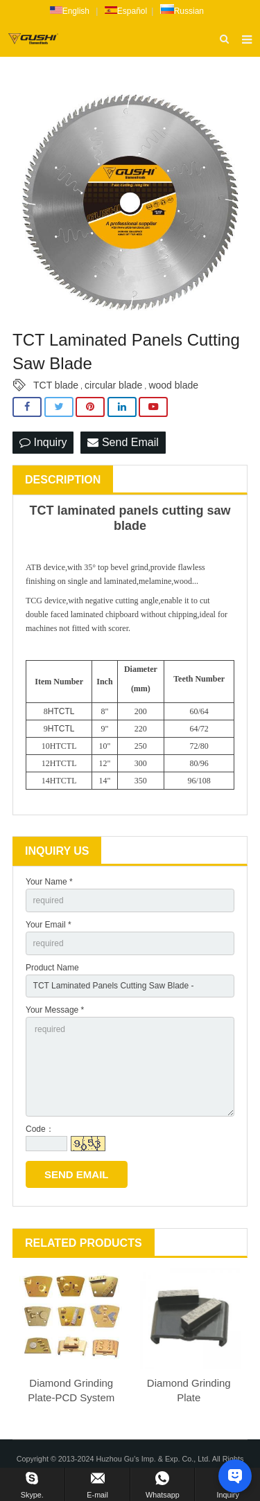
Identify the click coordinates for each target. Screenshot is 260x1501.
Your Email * (48, 925)
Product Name (52, 967)
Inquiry (43, 442)
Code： (40, 1129)
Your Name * (49, 882)
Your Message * (55, 1010)
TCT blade (55, 385)
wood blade (173, 385)
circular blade (113, 385)
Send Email (122, 442)
